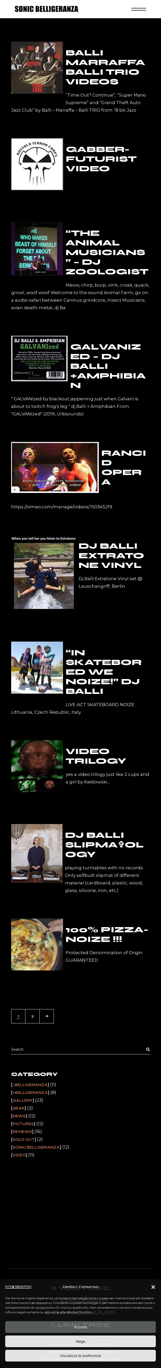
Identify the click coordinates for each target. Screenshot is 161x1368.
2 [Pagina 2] (32, 1016)
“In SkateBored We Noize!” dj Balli (104, 672)
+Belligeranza (30, 1092)
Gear (19, 1108)
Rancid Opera (123, 467)
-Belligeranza (30, 1084)
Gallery (22, 1100)
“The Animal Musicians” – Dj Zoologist (107, 252)
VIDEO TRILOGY (96, 756)
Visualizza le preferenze (80, 1355)
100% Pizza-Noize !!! (107, 934)
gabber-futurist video (101, 159)
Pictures (23, 1124)
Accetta (80, 1327)
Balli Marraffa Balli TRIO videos (105, 67)
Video (19, 1155)
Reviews (22, 1131)
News (19, 1116)
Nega (80, 1341)
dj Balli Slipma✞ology (104, 844)
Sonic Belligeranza (36, 1147)
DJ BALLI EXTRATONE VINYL (111, 555)
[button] (153, 1287)
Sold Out (23, 1139)
